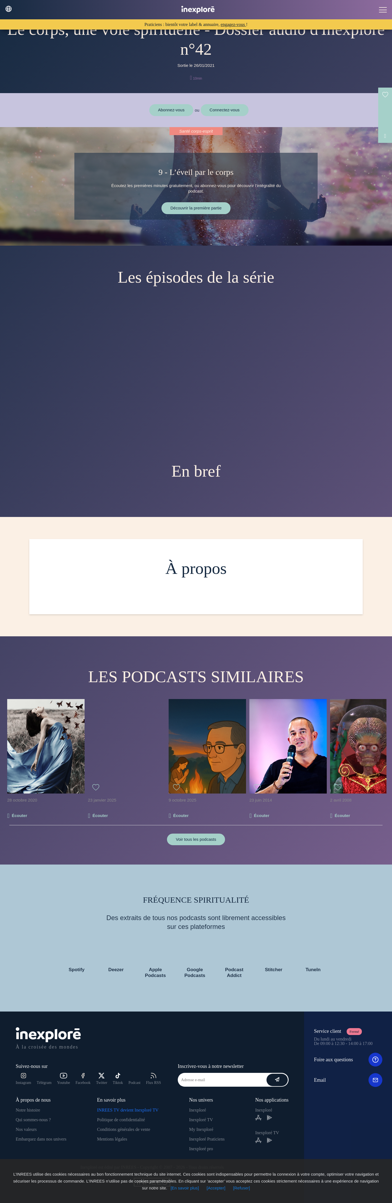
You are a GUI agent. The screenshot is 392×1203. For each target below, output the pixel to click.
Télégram (44, 1083)
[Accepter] (216, 1188)
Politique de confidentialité (121, 1119)
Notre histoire (28, 1110)
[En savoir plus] (185, 1188)
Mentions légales (112, 1139)
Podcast (135, 1083)
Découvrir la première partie (195, 208)
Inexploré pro (201, 1148)
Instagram (23, 1079)
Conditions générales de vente (123, 1129)
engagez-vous (233, 24)
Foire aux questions (348, 1060)
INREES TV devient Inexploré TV (127, 1110)
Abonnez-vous (171, 109)
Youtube (63, 1079)
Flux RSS (153, 1079)
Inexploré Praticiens (206, 1139)
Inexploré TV (201, 1119)
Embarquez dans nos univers (41, 1139)
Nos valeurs (26, 1129)
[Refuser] (241, 1188)
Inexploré (197, 1110)
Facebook (82, 1079)
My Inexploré (201, 1129)
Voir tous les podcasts (196, 839)
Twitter (101, 1079)
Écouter (19, 815)
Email (348, 1080)
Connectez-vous (224, 109)
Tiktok (118, 1079)
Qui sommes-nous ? (33, 1119)
